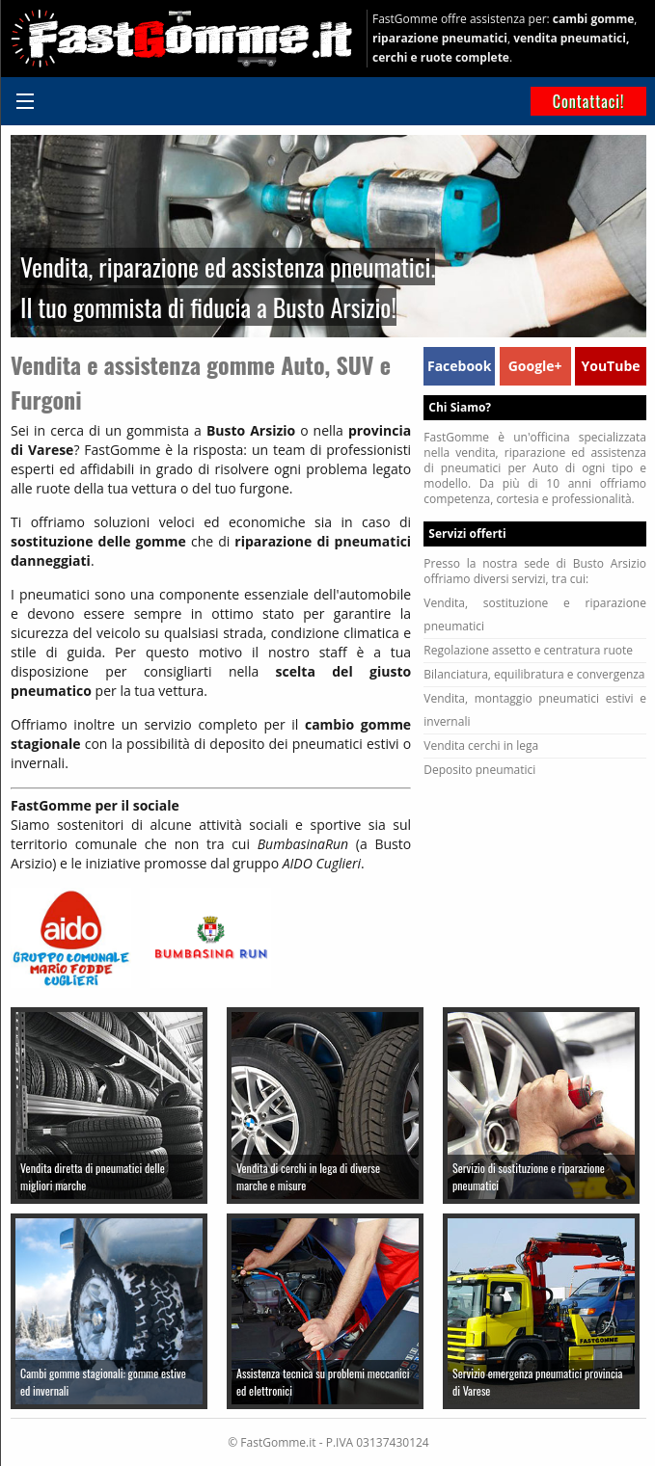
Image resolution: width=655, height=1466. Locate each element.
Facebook (459, 366)
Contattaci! (589, 101)
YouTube (611, 366)
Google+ (535, 366)
